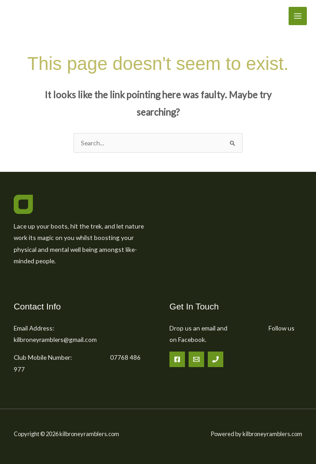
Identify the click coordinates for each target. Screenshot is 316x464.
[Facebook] (177, 359)
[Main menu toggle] (298, 16)
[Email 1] (196, 359)
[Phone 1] (215, 359)
